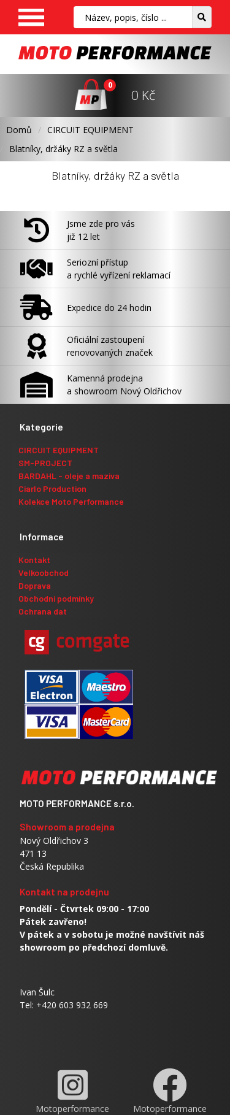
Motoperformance (72, 1091)
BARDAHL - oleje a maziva (69, 475)
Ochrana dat (42, 611)
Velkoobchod (43, 572)
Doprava (34, 585)
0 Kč (143, 95)
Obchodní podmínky (56, 598)
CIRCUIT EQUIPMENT (90, 130)
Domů (19, 130)
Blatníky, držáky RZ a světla (63, 149)
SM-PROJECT (45, 463)
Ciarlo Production (52, 488)
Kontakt (34, 559)
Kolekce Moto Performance (71, 501)
